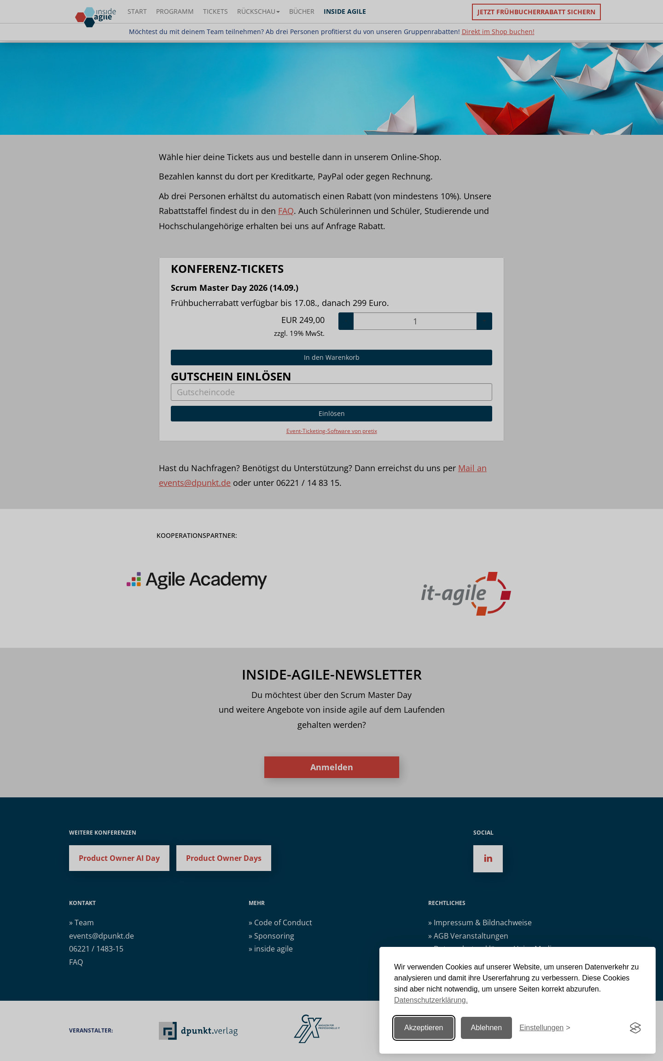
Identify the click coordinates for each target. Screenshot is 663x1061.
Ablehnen (486, 1028)
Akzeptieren (423, 1028)
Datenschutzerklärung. (431, 1000)
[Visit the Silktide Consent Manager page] (635, 1027)
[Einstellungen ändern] (544, 1028)
